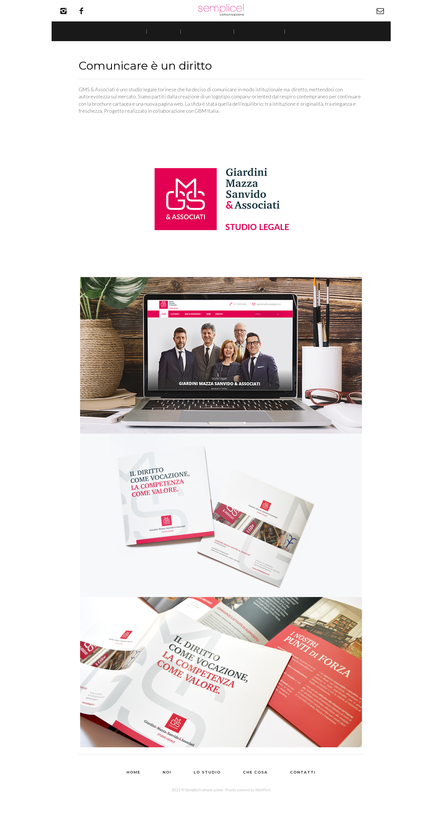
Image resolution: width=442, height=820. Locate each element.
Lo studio (208, 44)
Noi (164, 44)
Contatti (310, 44)
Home (126, 44)
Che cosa (260, 44)
